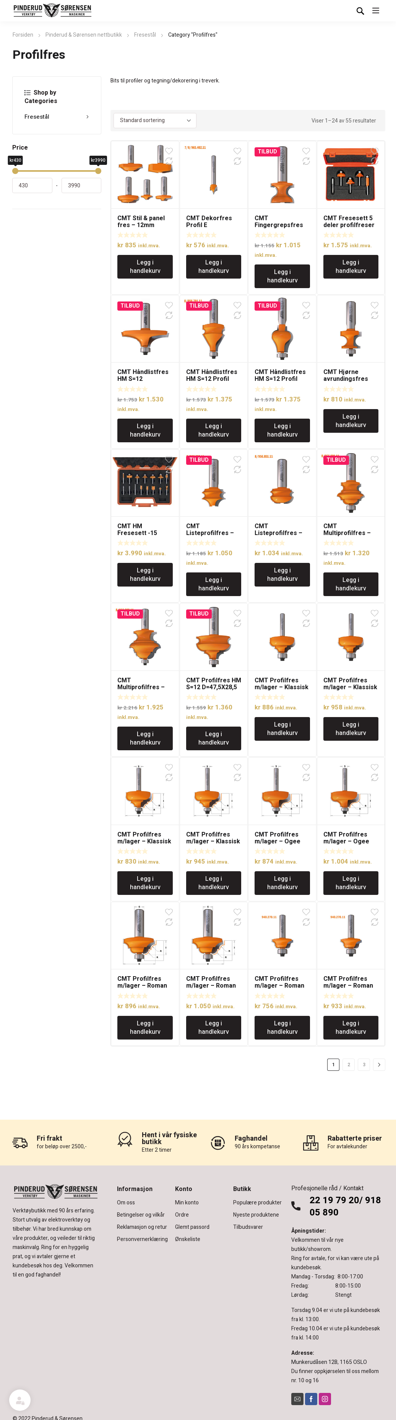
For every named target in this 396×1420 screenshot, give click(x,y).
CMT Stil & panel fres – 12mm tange (141, 225)
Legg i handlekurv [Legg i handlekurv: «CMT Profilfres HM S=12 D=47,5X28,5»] (213, 738)
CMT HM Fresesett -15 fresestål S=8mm (142, 533)
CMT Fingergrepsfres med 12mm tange (280, 225)
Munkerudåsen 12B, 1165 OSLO (329, 1362)
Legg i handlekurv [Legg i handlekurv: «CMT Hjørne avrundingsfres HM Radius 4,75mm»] (351, 421)
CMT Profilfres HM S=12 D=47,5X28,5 (213, 684)
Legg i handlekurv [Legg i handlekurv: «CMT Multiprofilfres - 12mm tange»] (351, 584)
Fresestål (145, 35)
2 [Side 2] (348, 1064)
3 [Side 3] (364, 1064)
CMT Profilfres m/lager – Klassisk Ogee (281, 687)
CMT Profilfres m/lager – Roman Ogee (142, 985)
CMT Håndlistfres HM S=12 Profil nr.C (280, 378)
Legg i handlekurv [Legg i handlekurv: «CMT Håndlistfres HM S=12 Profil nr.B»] (213, 430)
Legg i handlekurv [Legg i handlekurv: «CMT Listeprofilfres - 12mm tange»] (213, 584)
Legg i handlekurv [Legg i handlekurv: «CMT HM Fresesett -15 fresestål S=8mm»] (145, 574)
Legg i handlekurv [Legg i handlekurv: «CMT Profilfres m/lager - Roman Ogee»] (145, 1027)
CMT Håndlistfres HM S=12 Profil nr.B (211, 378)
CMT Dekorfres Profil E (209, 222)
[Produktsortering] (155, 120)
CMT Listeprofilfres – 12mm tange (210, 533)
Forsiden (23, 35)
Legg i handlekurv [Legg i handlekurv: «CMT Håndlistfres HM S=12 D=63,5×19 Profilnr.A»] (145, 430)
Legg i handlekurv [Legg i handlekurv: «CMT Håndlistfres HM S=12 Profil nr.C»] (282, 430)
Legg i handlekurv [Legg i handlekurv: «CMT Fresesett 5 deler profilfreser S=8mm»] (351, 267)
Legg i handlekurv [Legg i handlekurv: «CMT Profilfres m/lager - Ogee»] (282, 883)
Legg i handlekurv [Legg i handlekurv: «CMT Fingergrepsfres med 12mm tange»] (282, 276)
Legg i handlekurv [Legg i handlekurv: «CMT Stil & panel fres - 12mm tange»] (145, 267)
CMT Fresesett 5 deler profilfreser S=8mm (349, 225)
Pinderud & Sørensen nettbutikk (83, 35)
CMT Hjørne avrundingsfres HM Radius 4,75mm (350, 378)
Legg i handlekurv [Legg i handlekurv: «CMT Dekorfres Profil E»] (213, 267)
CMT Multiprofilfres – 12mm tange (347, 533)
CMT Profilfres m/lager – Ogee (277, 838)
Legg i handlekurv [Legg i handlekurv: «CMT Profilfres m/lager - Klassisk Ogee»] (282, 729)
